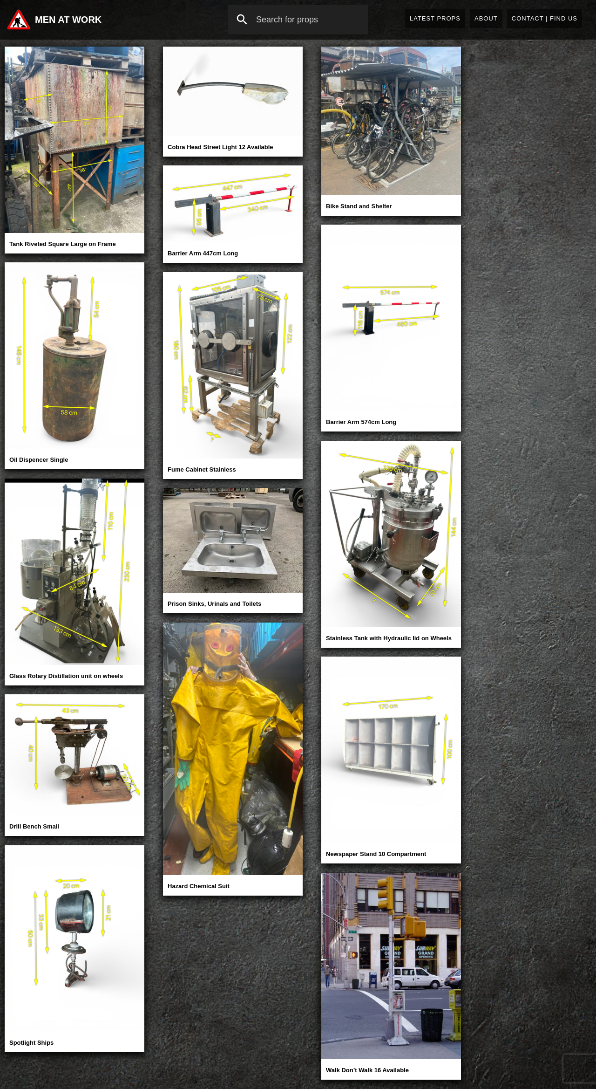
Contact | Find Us (544, 18)
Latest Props (435, 18)
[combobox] (298, 19)
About (486, 18)
